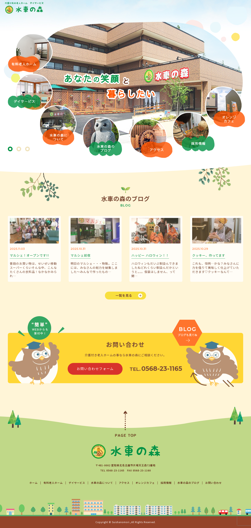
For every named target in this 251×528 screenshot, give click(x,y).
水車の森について (102, 483)
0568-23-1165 (115, 470)
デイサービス (77, 483)
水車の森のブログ (188, 483)
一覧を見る (123, 301)
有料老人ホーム (53, 483)
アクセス (124, 483)
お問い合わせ (213, 483)
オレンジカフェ (145, 483)
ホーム (33, 483)
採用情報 (166, 483)
